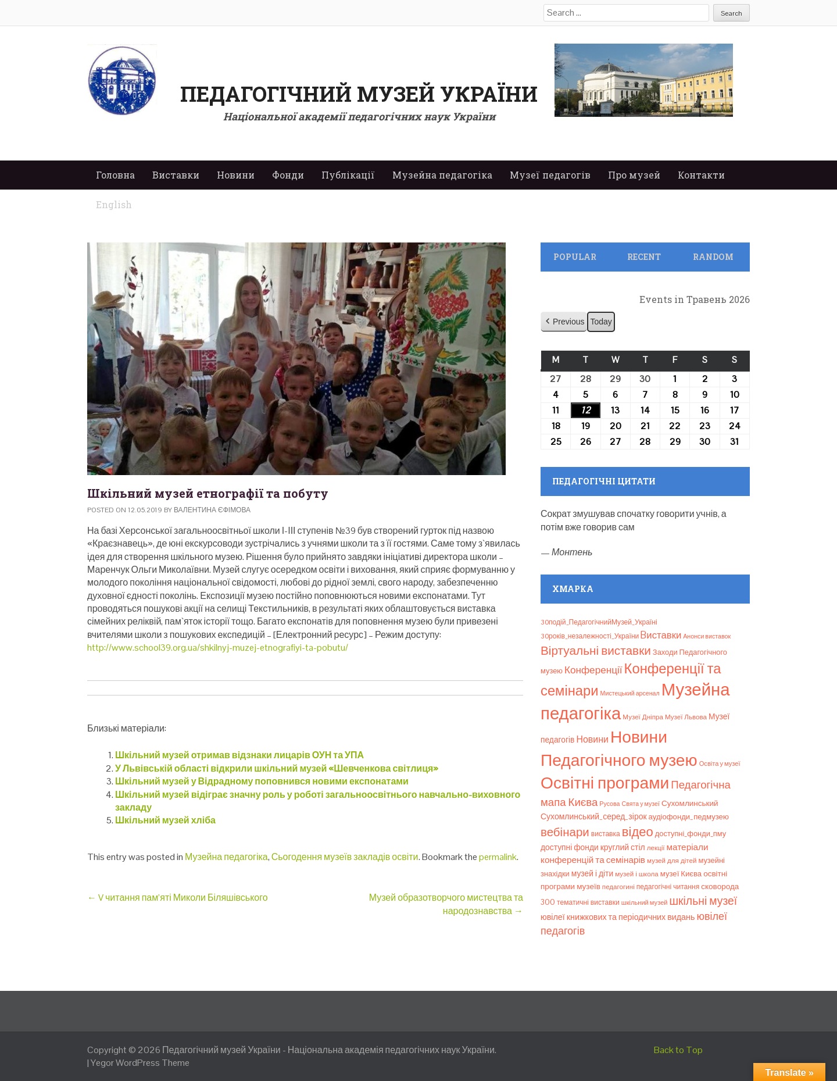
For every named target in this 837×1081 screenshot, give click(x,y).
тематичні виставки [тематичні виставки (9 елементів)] (588, 902)
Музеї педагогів (550, 175)
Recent (644, 256)
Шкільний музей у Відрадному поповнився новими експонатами (262, 781)
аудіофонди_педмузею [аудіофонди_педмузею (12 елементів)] (689, 817)
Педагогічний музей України (359, 94)
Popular (574, 256)
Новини (236, 175)
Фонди (288, 175)
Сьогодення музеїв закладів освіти (345, 857)
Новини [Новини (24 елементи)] (592, 739)
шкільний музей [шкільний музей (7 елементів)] (644, 902)
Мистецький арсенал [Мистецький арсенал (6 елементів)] (630, 693)
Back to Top (678, 1050)
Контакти (701, 175)
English (114, 204)
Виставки (175, 175)
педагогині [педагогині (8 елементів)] (618, 887)
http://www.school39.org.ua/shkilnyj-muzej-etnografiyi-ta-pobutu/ (217, 647)
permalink (498, 857)
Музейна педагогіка (442, 175)
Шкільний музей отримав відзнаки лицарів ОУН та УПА (239, 755)
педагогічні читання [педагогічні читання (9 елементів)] (668, 886)
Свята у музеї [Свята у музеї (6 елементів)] (641, 804)
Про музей (634, 175)
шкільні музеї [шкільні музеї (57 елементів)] (704, 901)
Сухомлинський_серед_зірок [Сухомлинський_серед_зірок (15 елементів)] (594, 816)
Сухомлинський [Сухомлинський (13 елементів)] (689, 803)
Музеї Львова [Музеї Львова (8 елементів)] (686, 717)
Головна (115, 175)
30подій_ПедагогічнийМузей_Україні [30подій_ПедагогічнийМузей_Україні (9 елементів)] (599, 622)
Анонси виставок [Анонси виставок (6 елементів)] (707, 636)
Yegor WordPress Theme (140, 1063)
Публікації (348, 175)
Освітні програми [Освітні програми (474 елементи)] (605, 782)
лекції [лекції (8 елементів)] (656, 848)
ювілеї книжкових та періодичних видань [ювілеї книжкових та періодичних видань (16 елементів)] (618, 917)
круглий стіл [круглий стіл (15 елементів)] (622, 847)
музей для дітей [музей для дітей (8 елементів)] (671, 861)
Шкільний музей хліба (165, 820)
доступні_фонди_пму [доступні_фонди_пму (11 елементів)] (690, 834)
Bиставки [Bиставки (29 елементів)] (661, 635)
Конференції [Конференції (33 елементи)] (593, 669)
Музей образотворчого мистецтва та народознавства (446, 903)
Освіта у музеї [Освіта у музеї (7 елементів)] (720, 763)
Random (713, 256)
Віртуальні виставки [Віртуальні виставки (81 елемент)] (596, 650)
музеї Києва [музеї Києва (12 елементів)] (681, 874)
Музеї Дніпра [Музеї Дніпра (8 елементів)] (643, 717)
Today (600, 321)
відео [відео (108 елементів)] (637, 831)
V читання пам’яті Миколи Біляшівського (177, 897)
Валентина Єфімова (212, 510)
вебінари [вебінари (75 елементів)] (565, 832)
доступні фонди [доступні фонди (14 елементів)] (570, 847)
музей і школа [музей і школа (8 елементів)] (637, 874)
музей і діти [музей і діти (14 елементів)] (592, 873)
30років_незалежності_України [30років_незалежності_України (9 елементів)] (590, 636)
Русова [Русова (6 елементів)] (609, 804)
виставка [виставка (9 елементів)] (605, 834)
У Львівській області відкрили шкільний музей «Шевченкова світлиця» (276, 768)
